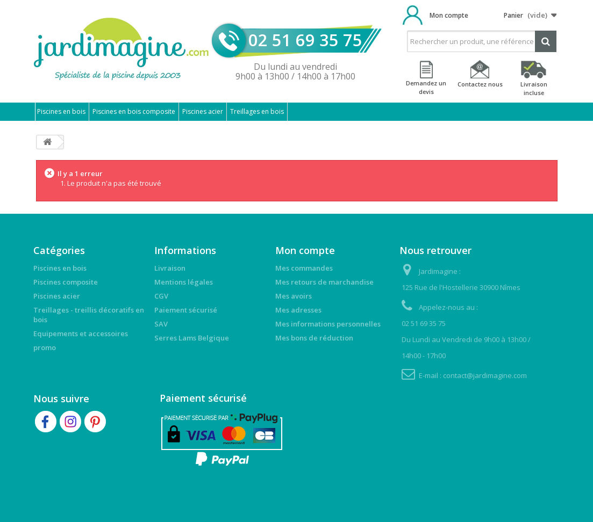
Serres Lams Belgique (191, 338)
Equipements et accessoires (80, 333)
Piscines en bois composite (133, 111)
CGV (161, 296)
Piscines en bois (61, 111)
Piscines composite (65, 282)
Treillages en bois (257, 111)
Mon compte (449, 15)
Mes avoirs (293, 296)
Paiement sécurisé (185, 310)
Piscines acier (202, 111)
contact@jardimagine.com (485, 375)
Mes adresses (298, 310)
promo (44, 347)
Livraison (169, 268)
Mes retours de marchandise (324, 282)
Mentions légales (183, 282)
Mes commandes (304, 268)
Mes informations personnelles (328, 324)
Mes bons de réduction (314, 338)
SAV (161, 324)
